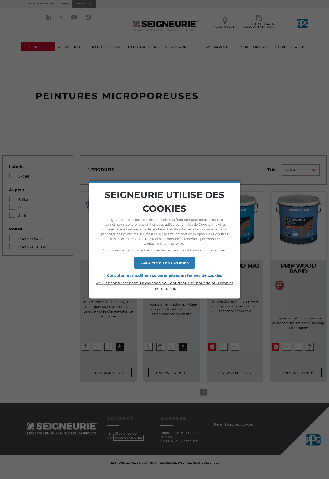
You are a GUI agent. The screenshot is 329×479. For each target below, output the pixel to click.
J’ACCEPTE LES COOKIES (165, 262)
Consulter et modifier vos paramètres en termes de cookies (164, 275)
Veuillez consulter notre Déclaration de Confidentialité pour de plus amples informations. (164, 285)
